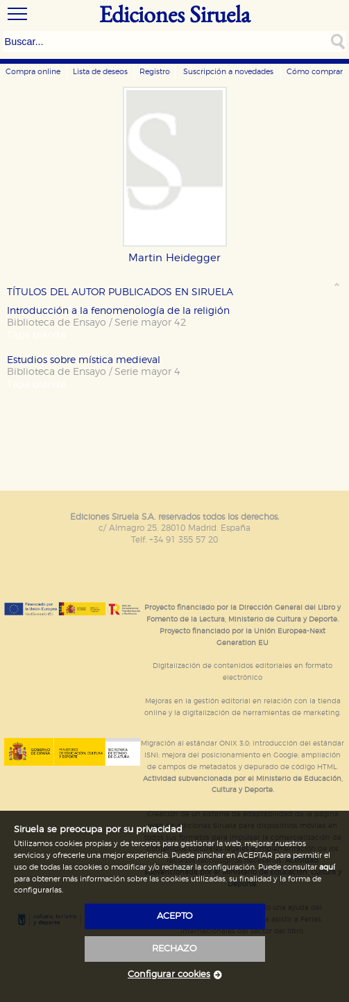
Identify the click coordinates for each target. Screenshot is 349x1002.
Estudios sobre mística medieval (83, 360)
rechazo (174, 948)
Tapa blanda (36, 335)
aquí (327, 867)
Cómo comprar (315, 72)
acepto (175, 916)
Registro (154, 72)
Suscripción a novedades (228, 72)
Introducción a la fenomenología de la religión (118, 311)
